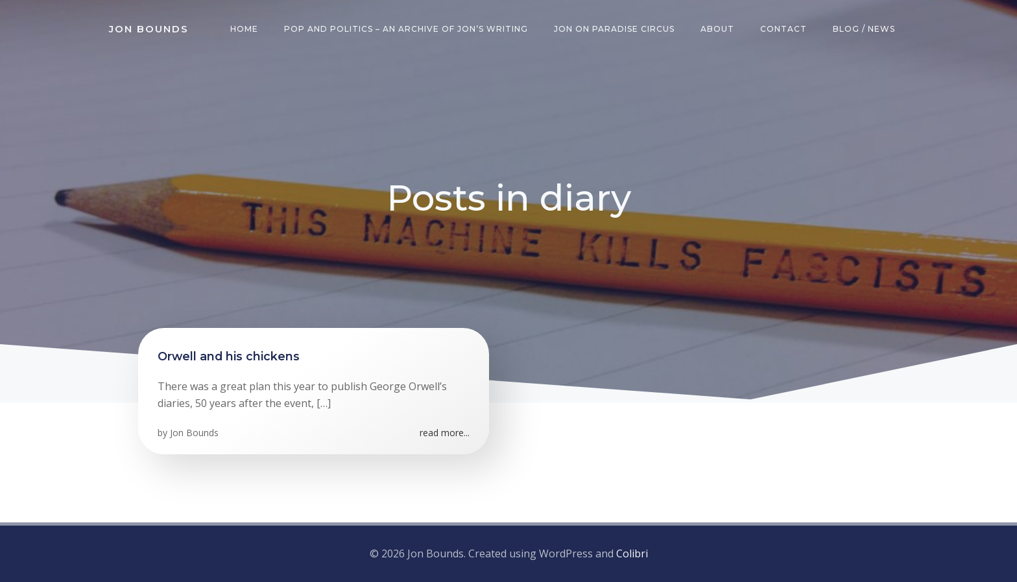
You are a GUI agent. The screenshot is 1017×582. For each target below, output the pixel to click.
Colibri (632, 553)
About (717, 29)
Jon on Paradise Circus (614, 29)
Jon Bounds (194, 432)
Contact (783, 29)
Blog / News (864, 29)
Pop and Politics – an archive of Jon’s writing (406, 29)
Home (244, 29)
